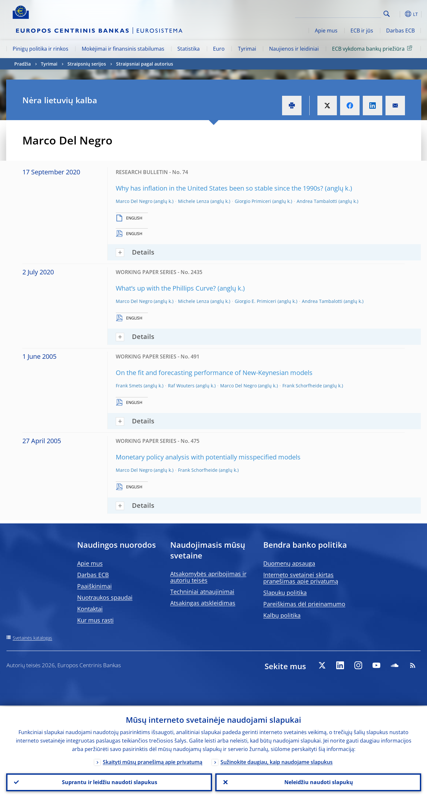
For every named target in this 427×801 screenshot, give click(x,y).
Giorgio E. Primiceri (255, 301)
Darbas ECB (400, 30)
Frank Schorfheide (302, 385)
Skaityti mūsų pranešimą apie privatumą (152, 761)
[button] (398, 13)
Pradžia (22, 64)
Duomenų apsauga (289, 563)
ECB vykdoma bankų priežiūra (373, 48)
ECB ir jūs (361, 30)
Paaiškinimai (94, 586)
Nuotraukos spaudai (105, 597)
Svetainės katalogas (32, 638)
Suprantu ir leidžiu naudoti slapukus (109, 781)
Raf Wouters (181, 385)
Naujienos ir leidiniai (294, 48)
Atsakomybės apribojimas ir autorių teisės (208, 577)
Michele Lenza (193, 201)
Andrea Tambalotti (317, 201)
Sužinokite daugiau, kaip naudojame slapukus (276, 761)
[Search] (348, 13)
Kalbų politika (282, 615)
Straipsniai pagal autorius (144, 64)
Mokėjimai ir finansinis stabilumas (123, 48)
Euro (219, 48)
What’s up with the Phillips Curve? (166, 288)
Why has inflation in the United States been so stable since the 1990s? (219, 188)
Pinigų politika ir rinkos (40, 48)
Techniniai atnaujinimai (202, 591)
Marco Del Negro (134, 201)
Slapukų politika (285, 592)
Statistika (188, 48)
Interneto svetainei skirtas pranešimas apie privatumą (300, 578)
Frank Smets (129, 385)
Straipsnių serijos (86, 64)
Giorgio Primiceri (253, 201)
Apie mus (326, 30)
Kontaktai (90, 609)
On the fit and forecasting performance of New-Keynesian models (214, 372)
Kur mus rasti (95, 620)
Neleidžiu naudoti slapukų (318, 781)
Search (386, 13)
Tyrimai (247, 48)
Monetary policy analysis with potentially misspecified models (208, 457)
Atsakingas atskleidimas (202, 603)
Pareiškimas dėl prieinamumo (304, 604)
